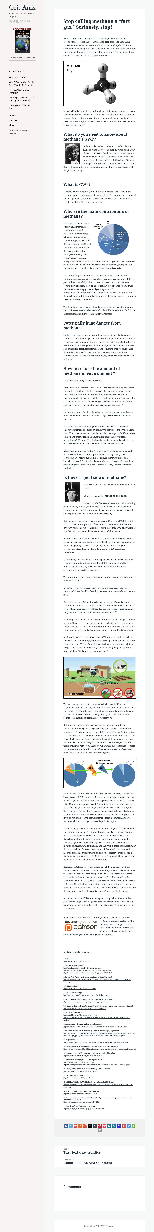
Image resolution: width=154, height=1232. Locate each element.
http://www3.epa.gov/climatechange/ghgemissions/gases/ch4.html (85, 1002)
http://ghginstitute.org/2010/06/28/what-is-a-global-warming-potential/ (87, 970)
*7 (122, 404)
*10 (70, 433)
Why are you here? (17, 77)
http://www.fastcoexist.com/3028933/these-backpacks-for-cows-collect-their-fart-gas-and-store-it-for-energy (99, 1049)
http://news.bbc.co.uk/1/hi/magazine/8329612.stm (80, 1015)
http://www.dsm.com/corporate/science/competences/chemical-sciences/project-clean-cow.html (95, 1042)
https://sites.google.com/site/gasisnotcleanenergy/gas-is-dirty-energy (86, 995)
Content (12, 115)
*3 (113, 612)
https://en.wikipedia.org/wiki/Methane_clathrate (79, 988)
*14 (90, 856)
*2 (96, 191)
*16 (124, 601)
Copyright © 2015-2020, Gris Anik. (99, 1226)
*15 (93, 856)
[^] (75, 591)
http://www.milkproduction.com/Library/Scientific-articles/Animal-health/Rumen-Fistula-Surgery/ (96, 1065)
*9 (112, 394)
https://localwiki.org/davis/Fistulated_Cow (77, 1078)
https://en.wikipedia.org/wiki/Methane (76, 961)
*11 (82, 849)
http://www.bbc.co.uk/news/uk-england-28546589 (80, 1094)
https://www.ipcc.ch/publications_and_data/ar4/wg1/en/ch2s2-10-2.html (87, 973)
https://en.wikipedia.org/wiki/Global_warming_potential (82, 968)
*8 (112, 289)
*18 (107, 650)
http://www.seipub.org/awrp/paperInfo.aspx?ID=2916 (81, 1102)
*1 (84, 124)
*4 (73, 338)
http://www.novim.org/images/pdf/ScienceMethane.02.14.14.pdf (84, 1008)
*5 (89, 520)
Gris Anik (22, 8)
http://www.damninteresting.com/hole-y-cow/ (78, 1062)
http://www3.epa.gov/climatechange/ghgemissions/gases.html (84, 1109)
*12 (88, 831)
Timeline (13, 120)
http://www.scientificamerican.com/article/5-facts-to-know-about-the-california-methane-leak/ (95, 1027)
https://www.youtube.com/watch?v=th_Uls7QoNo (79, 1071)
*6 (120, 267)
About (11, 125)
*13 (88, 856)
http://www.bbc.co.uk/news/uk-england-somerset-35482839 (83, 1056)
